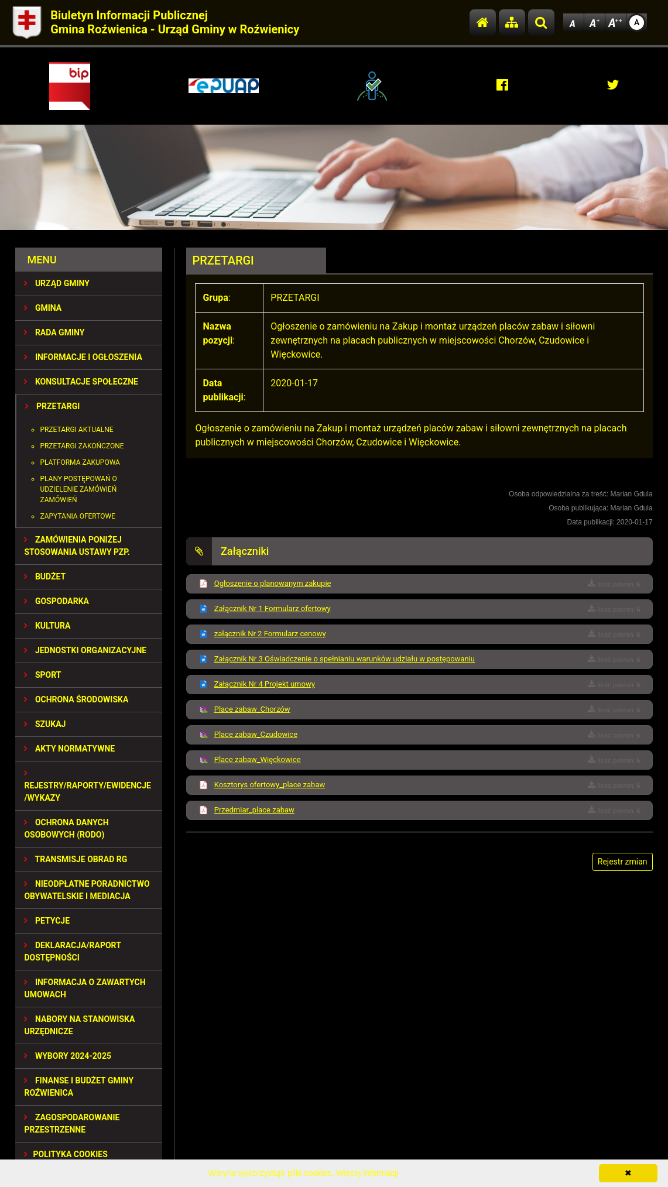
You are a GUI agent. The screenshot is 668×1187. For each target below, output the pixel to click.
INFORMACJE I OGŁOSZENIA (83, 357)
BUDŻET (45, 576)
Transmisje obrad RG (75, 859)
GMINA (42, 308)
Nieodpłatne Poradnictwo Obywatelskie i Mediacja (86, 890)
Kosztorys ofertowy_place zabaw (270, 784)
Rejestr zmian (623, 861)
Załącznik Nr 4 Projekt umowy (264, 684)
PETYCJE (47, 920)
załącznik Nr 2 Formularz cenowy (270, 633)
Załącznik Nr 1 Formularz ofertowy (272, 608)
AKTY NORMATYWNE (69, 748)
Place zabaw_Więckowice (257, 759)
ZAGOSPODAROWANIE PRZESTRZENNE (71, 1123)
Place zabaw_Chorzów (252, 709)
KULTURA (47, 625)
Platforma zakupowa (80, 462)
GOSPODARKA (56, 601)
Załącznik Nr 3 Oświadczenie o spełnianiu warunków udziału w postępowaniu (344, 658)
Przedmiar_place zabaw (254, 809)
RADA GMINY (54, 332)
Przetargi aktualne (76, 430)
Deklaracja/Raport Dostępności (72, 951)
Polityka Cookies (65, 1154)
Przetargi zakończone (82, 446)
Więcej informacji (367, 1173)
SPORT (42, 675)
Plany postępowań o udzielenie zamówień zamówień (78, 489)
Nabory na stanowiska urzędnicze (79, 1025)
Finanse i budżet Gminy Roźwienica (78, 1086)
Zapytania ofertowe (77, 516)
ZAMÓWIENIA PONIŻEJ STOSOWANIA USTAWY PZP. (76, 546)
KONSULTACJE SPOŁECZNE (81, 381)
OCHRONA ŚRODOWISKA (76, 699)
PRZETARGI (52, 406)
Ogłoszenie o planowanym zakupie (272, 583)
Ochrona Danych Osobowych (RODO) (66, 828)
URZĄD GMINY (57, 283)
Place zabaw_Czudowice (255, 734)
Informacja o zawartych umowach (84, 988)
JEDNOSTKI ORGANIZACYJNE (85, 650)
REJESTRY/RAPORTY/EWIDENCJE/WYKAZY (87, 785)
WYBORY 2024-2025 (67, 1056)
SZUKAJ (45, 724)
